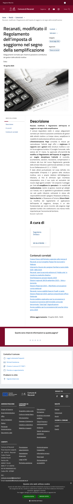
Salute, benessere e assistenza (43, 432)
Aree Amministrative (8, 413)
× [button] (71, 483)
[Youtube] (53, 9)
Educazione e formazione (41, 410)
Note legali (40, 457)
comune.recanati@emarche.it (11, 478)
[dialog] (36, 492)
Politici (3, 423)
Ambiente (40, 427)
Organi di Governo (7, 409)
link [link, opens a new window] (55, 492)
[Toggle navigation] (4, 9)
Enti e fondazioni (6, 420)
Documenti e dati (6, 433)
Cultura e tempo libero (26, 414)
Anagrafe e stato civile (26, 411)
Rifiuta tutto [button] (44, 496)
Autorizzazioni (41, 437)
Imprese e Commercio (26, 421)
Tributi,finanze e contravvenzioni (42, 422)
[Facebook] (48, 9)
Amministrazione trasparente (42, 448)
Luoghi (57, 426)
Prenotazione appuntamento (24, 448)
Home (4, 17)
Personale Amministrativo (6, 427)
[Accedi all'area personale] (64, 2)
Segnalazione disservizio (23, 454)
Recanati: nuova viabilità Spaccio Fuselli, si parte (47, 291)
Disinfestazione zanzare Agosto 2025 (43, 277)
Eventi (57, 429)
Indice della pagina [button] (11, 118)
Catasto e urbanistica (26, 425)
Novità (11, 17)
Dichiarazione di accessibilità (42, 461)
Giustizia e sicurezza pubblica (43, 416)
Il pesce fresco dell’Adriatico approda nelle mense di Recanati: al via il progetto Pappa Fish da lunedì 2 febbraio (48, 262)
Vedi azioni (54, 33)
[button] (36, 501)
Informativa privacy (43, 453)
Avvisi (57, 416)
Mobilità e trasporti (25, 428)
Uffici (2, 416)
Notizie (57, 409)
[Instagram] (58, 9)
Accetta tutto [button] (29, 496)
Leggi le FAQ (23, 459)
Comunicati (19, 17)
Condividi (54, 29)
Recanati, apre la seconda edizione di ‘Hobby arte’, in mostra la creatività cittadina (48, 273)
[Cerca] (69, 9)
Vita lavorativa (23, 418)
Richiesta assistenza (25, 463)
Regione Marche (8, 3)
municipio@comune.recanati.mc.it (16, 481)
